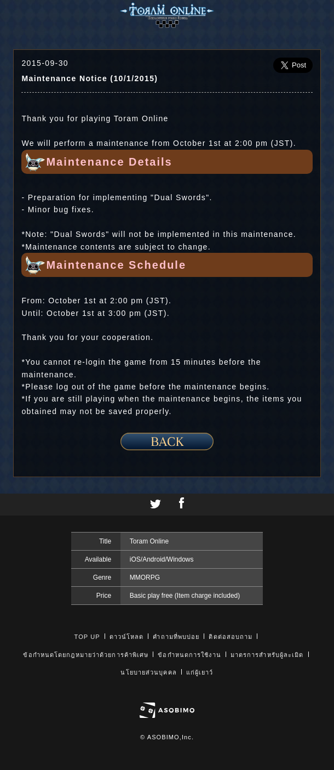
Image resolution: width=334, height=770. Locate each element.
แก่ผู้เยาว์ (200, 672)
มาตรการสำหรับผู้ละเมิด (267, 655)
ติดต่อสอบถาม (230, 636)
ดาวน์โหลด (127, 636)
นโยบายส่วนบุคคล (148, 672)
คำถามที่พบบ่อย (176, 636)
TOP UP (87, 636)
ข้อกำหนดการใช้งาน (189, 655)
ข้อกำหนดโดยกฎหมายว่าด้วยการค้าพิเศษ (85, 655)
